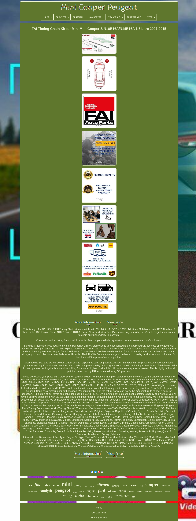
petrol (167, 492)
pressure (148, 492)
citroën (81, 492)
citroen (103, 484)
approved (166, 485)
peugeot (62, 490)
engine (91, 491)
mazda (131, 492)
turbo (79, 496)
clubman (92, 496)
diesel (102, 497)
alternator (158, 492)
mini (67, 484)
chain (122, 491)
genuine (115, 486)
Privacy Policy (99, 517)
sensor (133, 485)
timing (67, 496)
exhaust (112, 491)
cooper (152, 484)
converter (122, 496)
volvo (109, 496)
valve (92, 486)
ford (101, 490)
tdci (133, 496)
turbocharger (51, 485)
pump (78, 485)
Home (99, 507)
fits (37, 484)
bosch (75, 492)
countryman (32, 492)
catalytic (46, 491)
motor (139, 491)
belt (141, 486)
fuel (30, 485)
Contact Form (98, 512)
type (86, 486)
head (124, 485)
